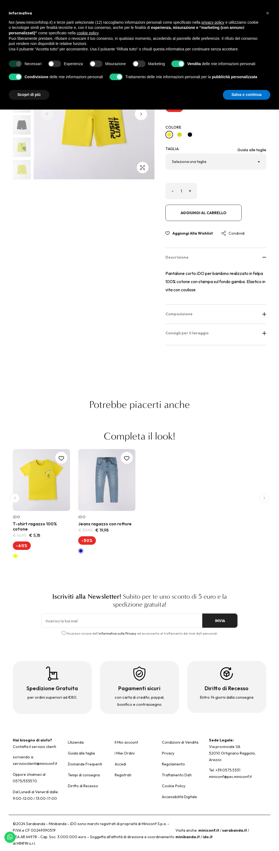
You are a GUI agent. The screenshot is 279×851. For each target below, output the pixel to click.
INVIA (219, 621)
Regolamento (173, 764)
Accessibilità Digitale (179, 796)
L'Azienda (76, 742)
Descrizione (215, 257)
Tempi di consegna (84, 775)
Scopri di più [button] (29, 94)
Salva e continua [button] (247, 94)
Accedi (120, 764)
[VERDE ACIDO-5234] (179, 134)
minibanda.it (187, 836)
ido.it (208, 836)
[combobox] (216, 162)
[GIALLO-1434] (169, 134)
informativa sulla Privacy (117, 633)
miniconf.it (208, 830)
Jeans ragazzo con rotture (105, 523)
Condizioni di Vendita (180, 742)
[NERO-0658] (190, 134)
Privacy (168, 753)
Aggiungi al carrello (203, 212)
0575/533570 (25, 781)
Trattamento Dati (177, 775)
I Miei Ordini (125, 753)
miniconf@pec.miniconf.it (230, 776)
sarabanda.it (234, 830)
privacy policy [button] (212, 22)
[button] (141, 114)
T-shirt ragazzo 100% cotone (35, 526)
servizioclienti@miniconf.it (35, 763)
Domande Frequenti (85, 764)
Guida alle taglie (251, 149)
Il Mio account (126, 742)
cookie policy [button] (87, 33)
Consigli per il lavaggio (215, 333)
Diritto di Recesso (83, 785)
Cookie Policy (173, 785)
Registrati (123, 775)
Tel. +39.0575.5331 (224, 770)
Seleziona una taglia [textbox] (189, 161)
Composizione (215, 313)
